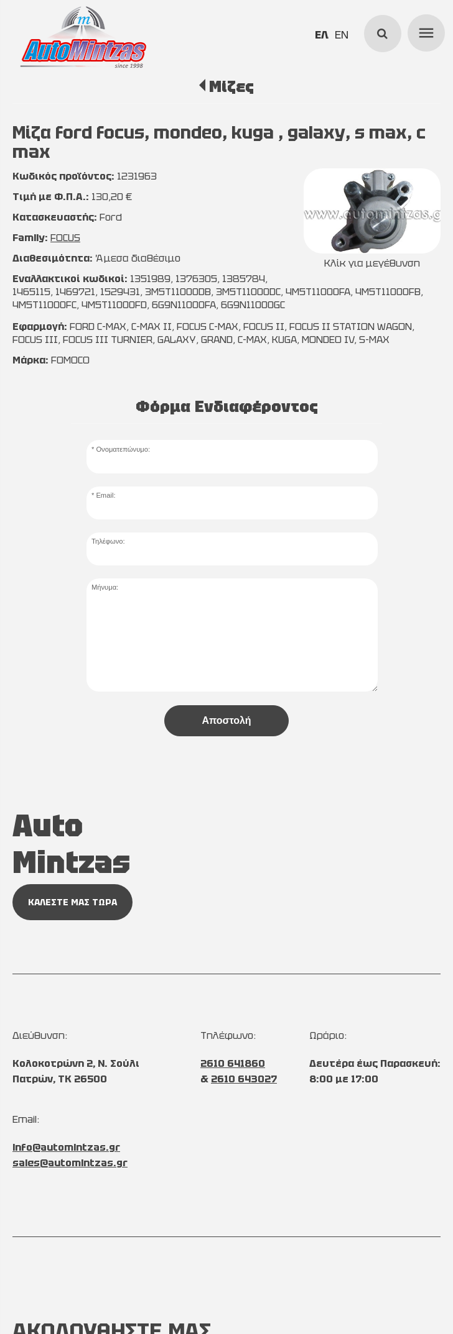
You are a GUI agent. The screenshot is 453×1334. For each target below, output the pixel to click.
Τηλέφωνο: (108, 541)
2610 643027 (244, 1078)
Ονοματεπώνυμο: (123, 449)
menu (424, 31)
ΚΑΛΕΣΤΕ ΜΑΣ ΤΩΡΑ (72, 902)
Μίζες (231, 86)
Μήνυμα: (104, 587)
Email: (105, 495)
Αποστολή (226, 720)
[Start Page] (83, 37)
